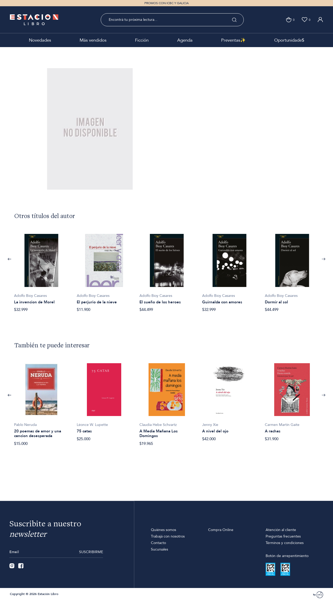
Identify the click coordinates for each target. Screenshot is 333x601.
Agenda (185, 40)
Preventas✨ (233, 40)
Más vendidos (93, 40)
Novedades (40, 40)
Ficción (142, 40)
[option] (41, 270)
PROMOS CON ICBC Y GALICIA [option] (166, 3)
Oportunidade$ (289, 40)
